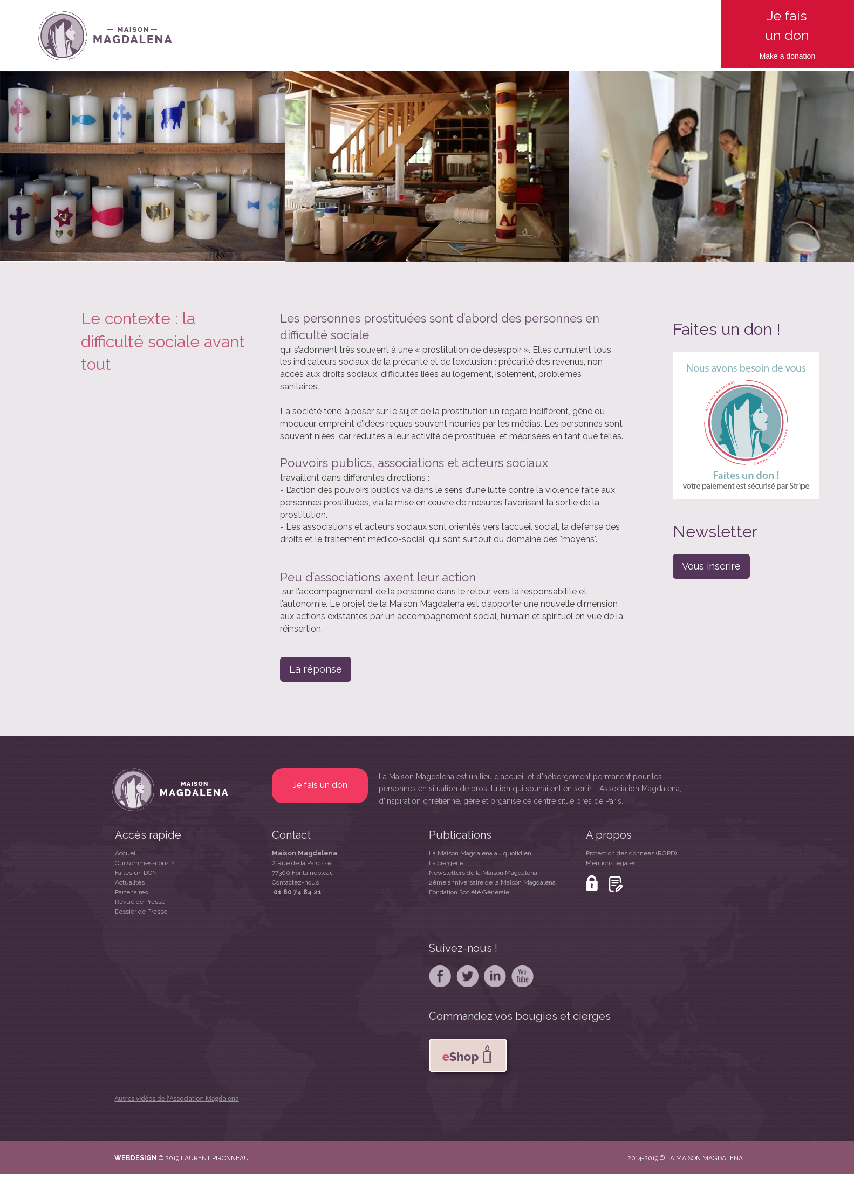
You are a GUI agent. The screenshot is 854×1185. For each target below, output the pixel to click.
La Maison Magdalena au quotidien (480, 853)
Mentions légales (611, 863)
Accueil (126, 853)
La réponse (315, 669)
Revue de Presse (140, 902)
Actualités (130, 882)
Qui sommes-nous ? (144, 863)
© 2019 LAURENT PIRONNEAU (204, 1158)
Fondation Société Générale (469, 892)
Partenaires (131, 892)
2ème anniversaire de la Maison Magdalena (492, 882)
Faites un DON (136, 872)
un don (787, 35)
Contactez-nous (295, 882)
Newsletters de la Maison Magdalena (483, 872)
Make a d (775, 56)
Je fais (787, 16)
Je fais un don (320, 785)
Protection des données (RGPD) (631, 853)
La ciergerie (446, 863)
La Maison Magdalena (416, 776)
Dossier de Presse (141, 911)
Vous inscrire (711, 566)
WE (120, 1158)
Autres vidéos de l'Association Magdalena (177, 1098)
